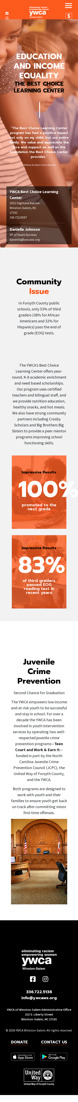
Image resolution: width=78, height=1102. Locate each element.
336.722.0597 (18, 217)
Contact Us (54, 1042)
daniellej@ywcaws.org (25, 239)
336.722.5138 (39, 992)
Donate (69, 16)
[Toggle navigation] (67, 6)
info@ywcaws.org (39, 998)
